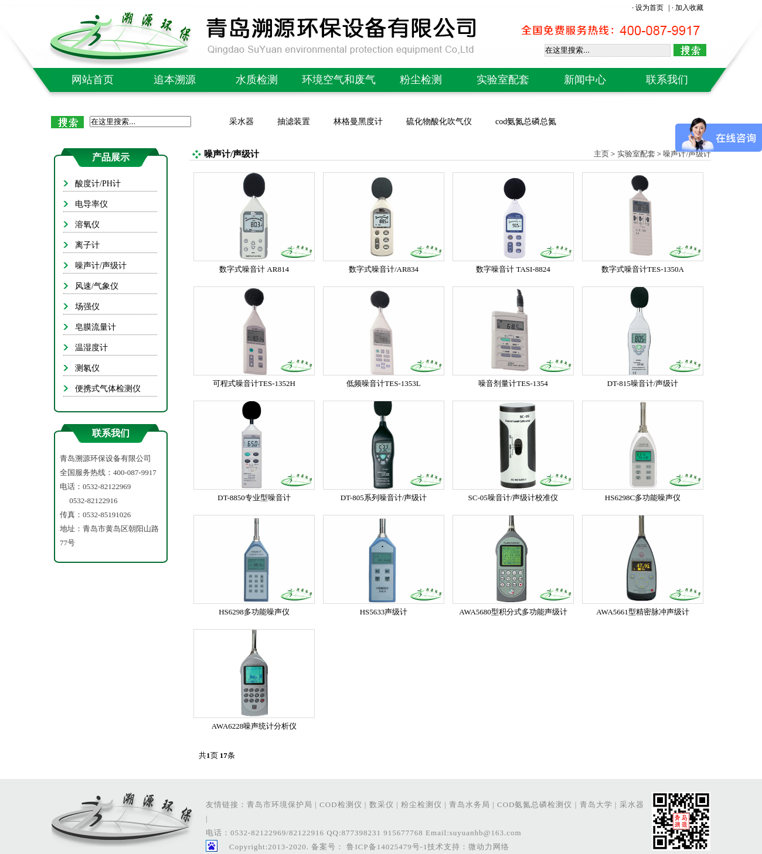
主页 (601, 153)
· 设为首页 (648, 8)
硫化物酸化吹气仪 (439, 121)
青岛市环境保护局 (279, 804)
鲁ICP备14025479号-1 (385, 846)
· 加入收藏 (687, 8)
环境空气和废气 (339, 80)
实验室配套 (503, 80)
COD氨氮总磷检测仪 (534, 804)
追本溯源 (175, 80)
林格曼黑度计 (358, 121)
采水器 (241, 121)
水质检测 (257, 80)
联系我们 (667, 80)
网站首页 (93, 80)
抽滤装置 (293, 121)
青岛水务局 (469, 804)
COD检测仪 (340, 804)
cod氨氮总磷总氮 (525, 121)
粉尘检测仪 (421, 804)
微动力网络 (488, 846)
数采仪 (381, 804)
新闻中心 (585, 80)
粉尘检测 (421, 80)
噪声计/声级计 (687, 153)
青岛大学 (596, 804)
